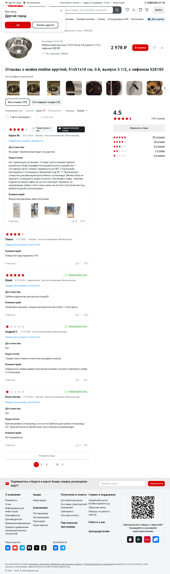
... (52, 464)
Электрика (68, 19)
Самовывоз (67, 511)
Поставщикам (40, 513)
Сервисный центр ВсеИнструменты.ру (99, 502)
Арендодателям (99, 531)
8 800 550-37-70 (156, 2)
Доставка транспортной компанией (74, 506)
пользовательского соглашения (99, 564)
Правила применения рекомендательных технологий (16, 530)
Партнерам (39, 521)
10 (57, 464)
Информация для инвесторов (14, 510)
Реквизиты (11, 500)
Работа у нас (97, 522)
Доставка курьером (71, 500)
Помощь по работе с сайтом (99, 513)
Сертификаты (12, 515)
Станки (101, 19)
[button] (17, 102)
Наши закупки (40, 525)
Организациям (41, 517)
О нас (8, 504)
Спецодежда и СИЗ (118, 19)
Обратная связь (97, 507)
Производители (13, 519)
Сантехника (137, 19)
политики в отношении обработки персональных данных (55, 564)
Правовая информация (17, 523)
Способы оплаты (70, 515)
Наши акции (39, 500)
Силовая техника (85, 19)
